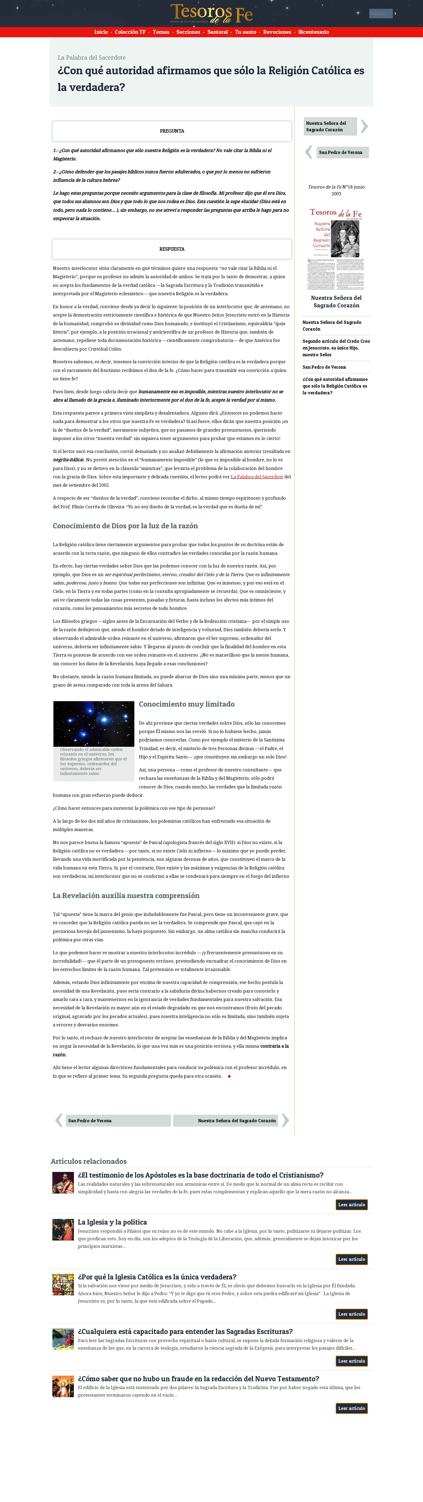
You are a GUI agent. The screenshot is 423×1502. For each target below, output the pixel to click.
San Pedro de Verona (90, 1120)
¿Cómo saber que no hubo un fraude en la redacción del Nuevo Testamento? (198, 1378)
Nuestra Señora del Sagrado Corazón (237, 1120)
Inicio (101, 32)
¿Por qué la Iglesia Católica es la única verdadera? (157, 1276)
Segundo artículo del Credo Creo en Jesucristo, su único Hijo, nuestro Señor (336, 347)
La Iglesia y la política (112, 1222)
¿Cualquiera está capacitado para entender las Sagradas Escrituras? (185, 1331)
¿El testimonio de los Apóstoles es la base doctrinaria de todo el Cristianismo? (200, 1175)
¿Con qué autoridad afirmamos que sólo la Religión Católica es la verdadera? (335, 386)
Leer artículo (352, 1204)
